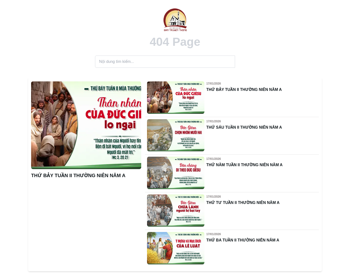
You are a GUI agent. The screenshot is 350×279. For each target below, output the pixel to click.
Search (245, 61)
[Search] (165, 62)
